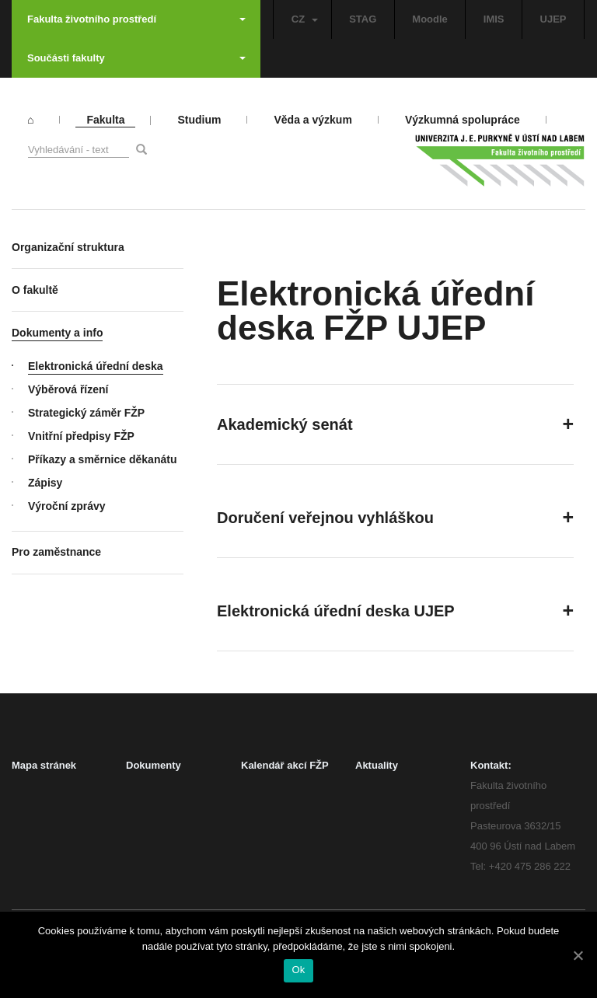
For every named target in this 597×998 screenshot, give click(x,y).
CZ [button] (305, 19)
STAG (362, 19)
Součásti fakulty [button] (136, 58)
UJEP (553, 19)
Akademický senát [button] (285, 424)
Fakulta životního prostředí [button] (136, 19)
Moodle (430, 19)
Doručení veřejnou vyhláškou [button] (325, 517)
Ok (298, 969)
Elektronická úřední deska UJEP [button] (336, 610)
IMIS (494, 19)
